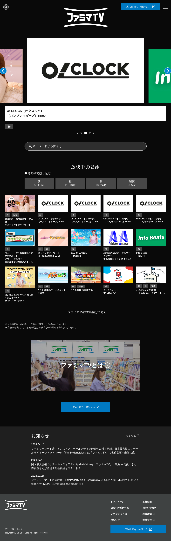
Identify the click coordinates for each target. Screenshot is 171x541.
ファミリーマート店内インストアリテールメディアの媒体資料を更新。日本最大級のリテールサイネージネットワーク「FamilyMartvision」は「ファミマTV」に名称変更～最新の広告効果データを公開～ (84, 451)
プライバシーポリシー (14, 529)
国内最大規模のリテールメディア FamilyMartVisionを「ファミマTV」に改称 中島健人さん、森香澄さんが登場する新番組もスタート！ (85, 466)
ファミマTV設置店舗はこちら (87, 312)
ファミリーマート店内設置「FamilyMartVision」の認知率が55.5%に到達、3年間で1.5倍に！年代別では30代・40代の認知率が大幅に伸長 (85, 482)
